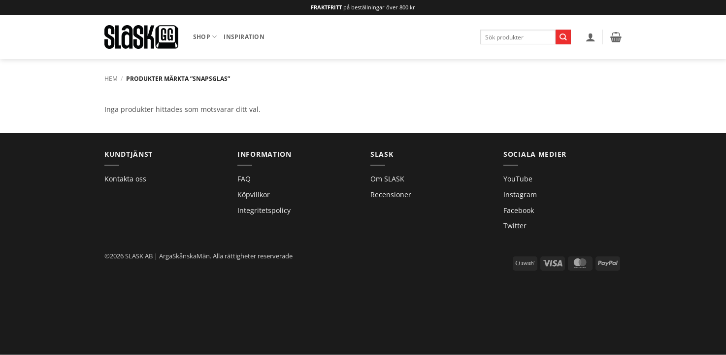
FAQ (244, 178)
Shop (205, 36)
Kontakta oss (125, 178)
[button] (590, 37)
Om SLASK (387, 178)
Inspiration (244, 36)
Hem (111, 78)
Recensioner (390, 194)
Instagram (520, 194)
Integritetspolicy (264, 210)
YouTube (517, 178)
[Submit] (563, 37)
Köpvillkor (253, 194)
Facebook (518, 210)
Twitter (515, 225)
